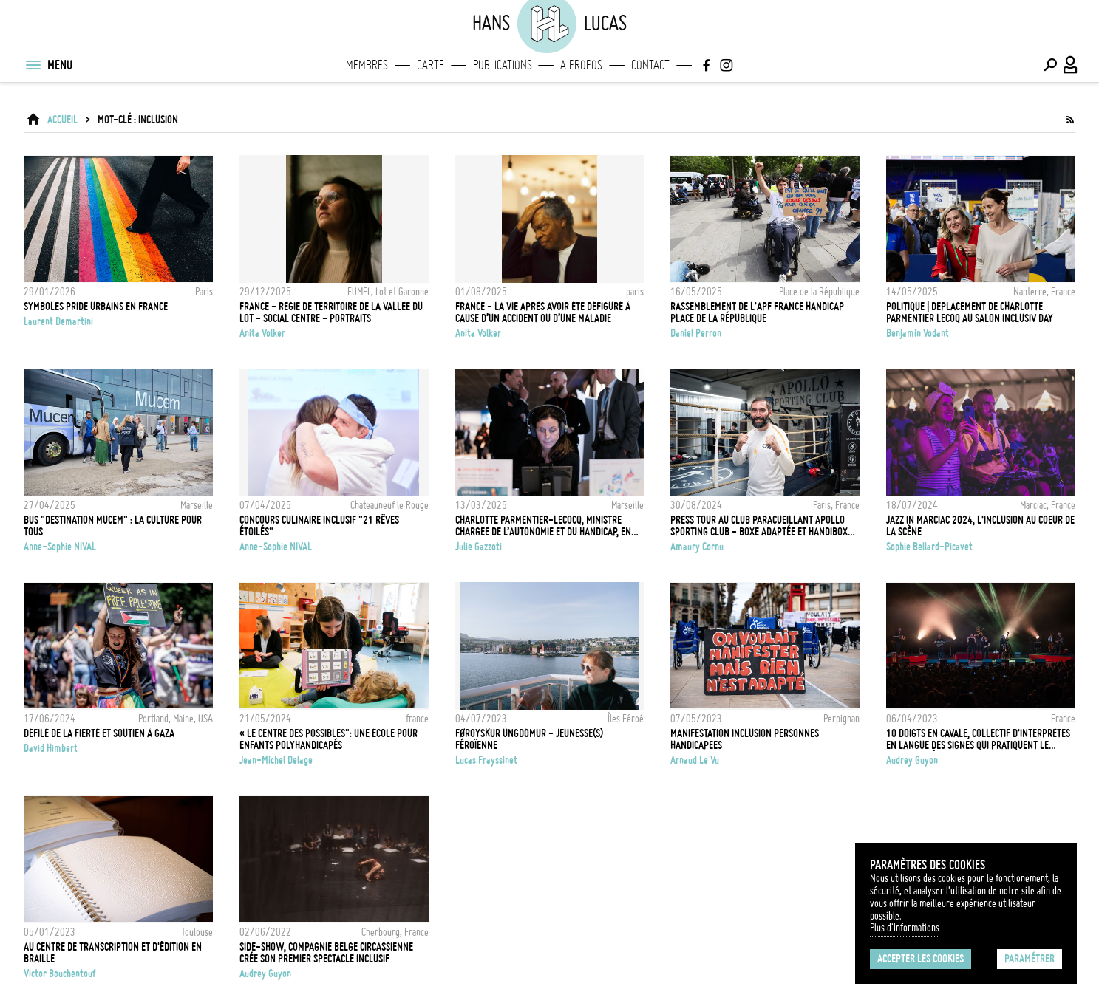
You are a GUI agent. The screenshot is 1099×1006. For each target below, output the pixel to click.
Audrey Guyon (912, 760)
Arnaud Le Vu (694, 760)
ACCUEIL (62, 119)
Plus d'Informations (904, 927)
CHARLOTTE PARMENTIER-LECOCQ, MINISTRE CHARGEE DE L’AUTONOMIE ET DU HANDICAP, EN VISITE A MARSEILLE (543, 526)
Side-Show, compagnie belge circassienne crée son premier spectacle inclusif (326, 953)
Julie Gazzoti (478, 546)
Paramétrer (1029, 958)
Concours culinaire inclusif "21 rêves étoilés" (319, 526)
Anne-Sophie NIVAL (60, 546)
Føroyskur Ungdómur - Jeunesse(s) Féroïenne (529, 739)
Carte (430, 65)
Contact (650, 65)
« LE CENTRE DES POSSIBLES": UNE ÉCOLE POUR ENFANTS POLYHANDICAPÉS (328, 739)
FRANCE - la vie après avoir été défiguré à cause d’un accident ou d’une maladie (542, 312)
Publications (502, 65)
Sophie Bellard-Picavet (929, 546)
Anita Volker (262, 333)
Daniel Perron (695, 333)
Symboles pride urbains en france (96, 306)
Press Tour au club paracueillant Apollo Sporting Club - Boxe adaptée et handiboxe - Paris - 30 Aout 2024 (761, 526)
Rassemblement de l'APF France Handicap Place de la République (757, 312)
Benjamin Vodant (917, 333)
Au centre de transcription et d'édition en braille (113, 953)
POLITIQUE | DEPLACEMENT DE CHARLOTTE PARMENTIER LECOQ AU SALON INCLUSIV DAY (969, 312)
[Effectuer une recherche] (1050, 65)
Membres (367, 65)
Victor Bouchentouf (60, 973)
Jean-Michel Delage (276, 760)
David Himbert (51, 748)
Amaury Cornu (697, 546)
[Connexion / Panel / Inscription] (1071, 65)
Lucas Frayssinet (486, 760)
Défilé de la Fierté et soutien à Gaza (99, 733)
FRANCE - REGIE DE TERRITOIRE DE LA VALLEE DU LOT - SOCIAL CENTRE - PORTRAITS (331, 312)
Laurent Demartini (58, 321)
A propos (581, 65)
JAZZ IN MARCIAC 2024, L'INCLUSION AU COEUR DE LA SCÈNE (980, 526)
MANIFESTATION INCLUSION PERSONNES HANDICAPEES (744, 739)
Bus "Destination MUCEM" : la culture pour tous (113, 526)
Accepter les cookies (920, 958)
